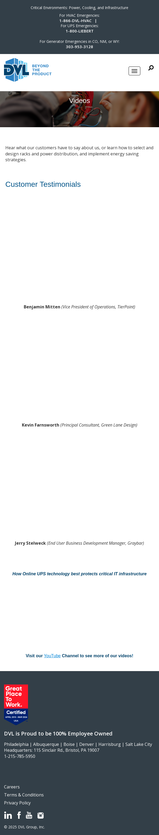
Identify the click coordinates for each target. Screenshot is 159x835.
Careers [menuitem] (12, 787)
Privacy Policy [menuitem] (17, 803)
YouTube (52, 656)
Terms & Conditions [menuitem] (24, 795)
